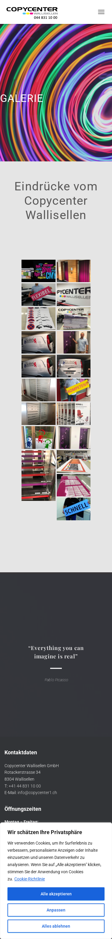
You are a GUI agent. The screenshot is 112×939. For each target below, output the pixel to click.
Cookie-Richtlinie (29, 879)
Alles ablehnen (56, 926)
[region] (56, 880)
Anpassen (56, 910)
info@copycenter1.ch (37, 792)
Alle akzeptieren (56, 893)
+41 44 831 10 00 (25, 786)
